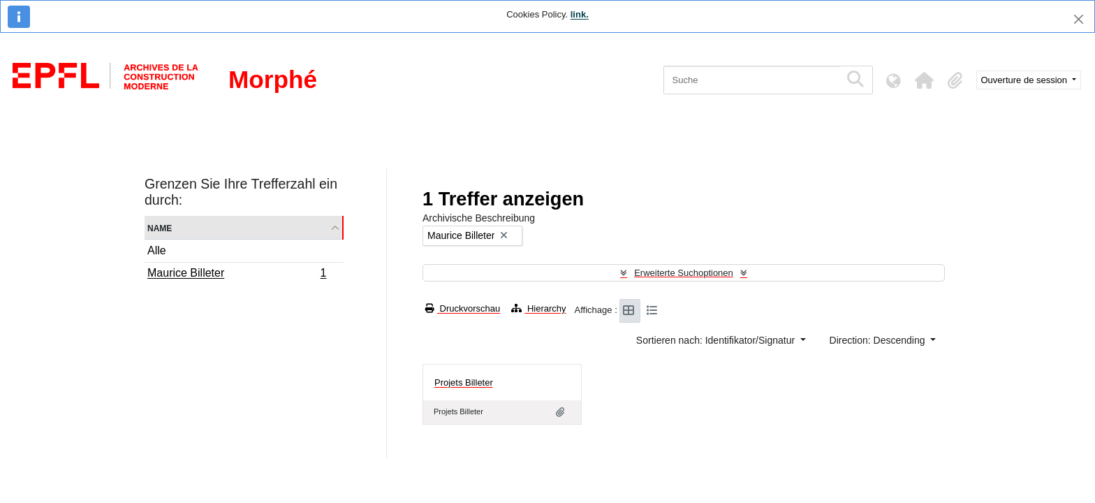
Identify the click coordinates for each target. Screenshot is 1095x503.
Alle (156, 250)
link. (580, 14)
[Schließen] (1078, 19)
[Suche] (751, 80)
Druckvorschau (462, 308)
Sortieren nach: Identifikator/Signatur (717, 340)
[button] (924, 80)
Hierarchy (538, 308)
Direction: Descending (879, 340)
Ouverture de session (1025, 80)
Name (159, 227)
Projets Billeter (463, 382)
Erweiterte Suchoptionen (683, 273)
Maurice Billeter (237, 274)
